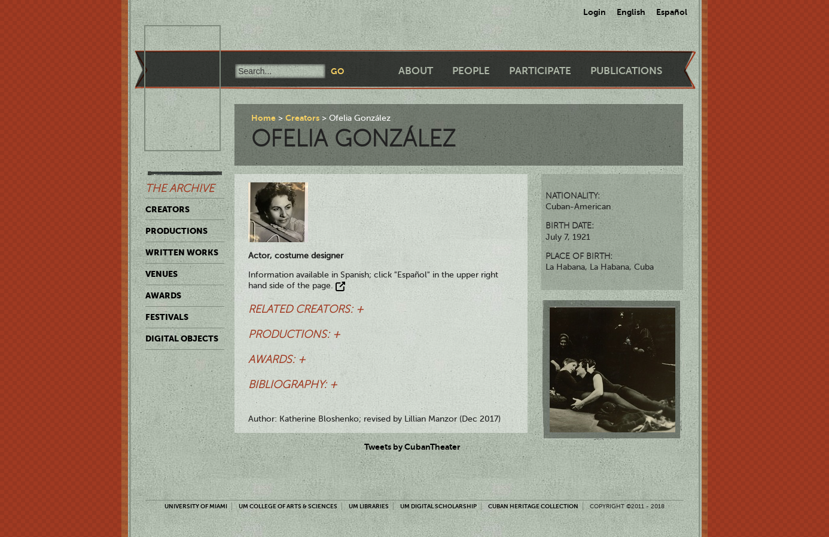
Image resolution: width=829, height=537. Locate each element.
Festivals (166, 317)
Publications (626, 71)
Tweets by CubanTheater (412, 446)
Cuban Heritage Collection (533, 506)
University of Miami (195, 506)
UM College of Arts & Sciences (288, 506)
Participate (540, 71)
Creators (167, 209)
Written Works (181, 252)
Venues (161, 274)
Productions (176, 231)
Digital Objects (181, 338)
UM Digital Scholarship (438, 506)
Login (594, 12)
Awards (163, 295)
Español (671, 12)
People (471, 71)
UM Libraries (369, 506)
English (631, 12)
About (415, 71)
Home (263, 118)
